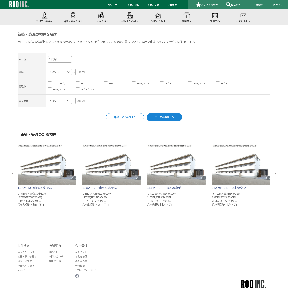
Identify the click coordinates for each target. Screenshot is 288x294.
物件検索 (24, 245)
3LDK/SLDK (56, 89)
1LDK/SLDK (140, 83)
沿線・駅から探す (27, 256)
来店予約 (53, 251)
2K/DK (166, 83)
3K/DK (222, 83)
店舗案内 (55, 245)
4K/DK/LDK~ (85, 89)
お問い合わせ (56, 256)
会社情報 (81, 245)
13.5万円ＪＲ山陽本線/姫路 (229, 188)
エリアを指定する (164, 117)
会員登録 (258, 5)
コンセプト (81, 251)
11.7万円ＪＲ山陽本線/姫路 (35, 188)
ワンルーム (56, 83)
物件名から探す (26, 265)
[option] (46, 173)
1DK (108, 83)
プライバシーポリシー (87, 270)
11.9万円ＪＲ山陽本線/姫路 (164, 188)
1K (80, 83)
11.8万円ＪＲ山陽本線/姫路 (99, 188)
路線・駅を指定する (125, 117)
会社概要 (80, 265)
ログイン (278, 5)
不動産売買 (81, 261)
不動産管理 (81, 256)
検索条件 (233, 4)
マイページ (24, 270)
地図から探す (25, 261)
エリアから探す (26, 251)
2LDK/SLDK (196, 83)
